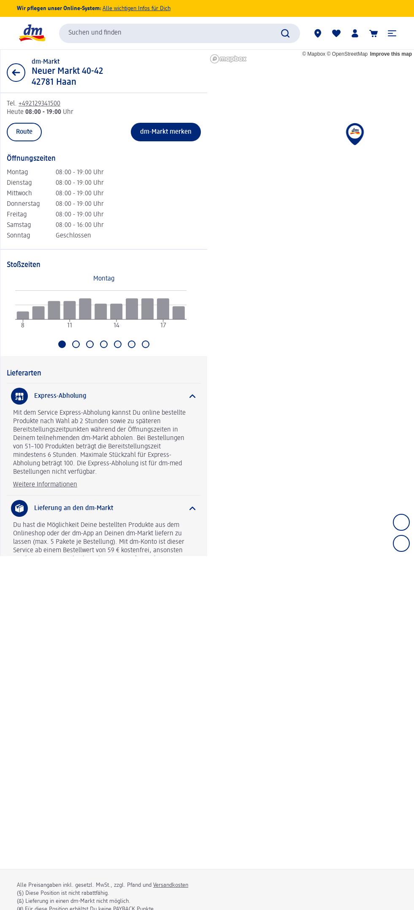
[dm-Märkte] (318, 33)
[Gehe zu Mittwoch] (90, 344)
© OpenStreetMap (347, 54)
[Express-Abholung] (104, 396)
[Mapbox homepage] (228, 59)
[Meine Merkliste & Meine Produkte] (336, 33)
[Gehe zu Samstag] (131, 344)
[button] (392, 33)
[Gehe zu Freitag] (118, 344)
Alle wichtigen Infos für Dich (136, 8)
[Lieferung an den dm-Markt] (104, 508)
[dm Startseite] (31, 33)
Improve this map (391, 54)
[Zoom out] (401, 543)
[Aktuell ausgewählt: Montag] (62, 344)
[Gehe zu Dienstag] (76, 344)
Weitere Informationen (45, 484)
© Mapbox (313, 54)
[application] (101, 313)
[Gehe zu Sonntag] (145, 344)
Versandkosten (170, 885)
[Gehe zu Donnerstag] (104, 344)
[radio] (23, 316)
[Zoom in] (401, 522)
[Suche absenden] (285, 33)
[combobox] (179, 33)
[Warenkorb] (373, 33)
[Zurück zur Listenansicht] (16, 72)
